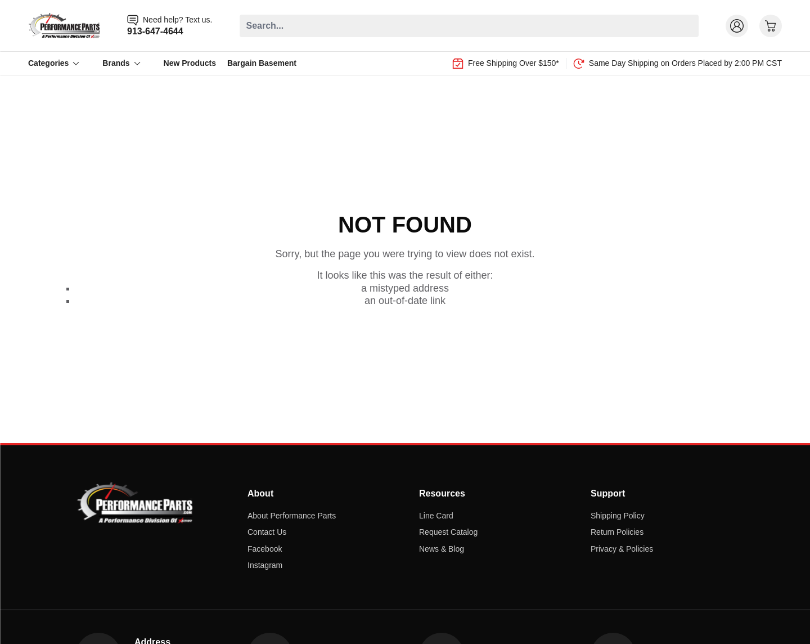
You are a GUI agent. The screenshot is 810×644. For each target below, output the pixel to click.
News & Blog (441, 548)
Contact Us (267, 531)
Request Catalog (448, 531)
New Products (190, 63)
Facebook (265, 548)
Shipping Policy (618, 515)
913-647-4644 (155, 31)
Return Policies (617, 531)
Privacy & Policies (622, 548)
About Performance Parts (292, 515)
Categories (54, 63)
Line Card (436, 515)
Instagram (265, 565)
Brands (121, 63)
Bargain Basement (261, 63)
